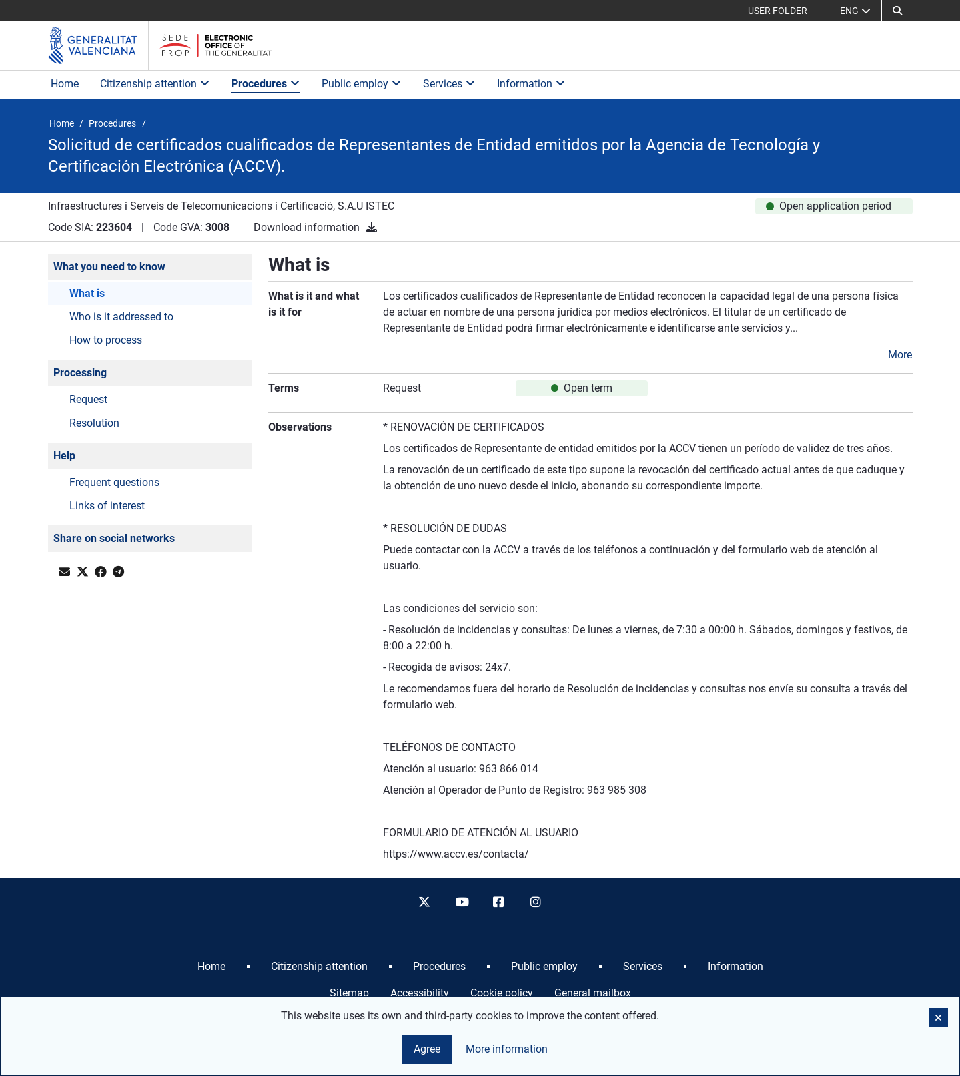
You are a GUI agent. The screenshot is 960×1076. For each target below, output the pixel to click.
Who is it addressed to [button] (121, 316)
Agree (427, 1049)
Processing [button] (80, 372)
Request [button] (88, 399)
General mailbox (592, 993)
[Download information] (371, 227)
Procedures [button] (265, 83)
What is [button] (87, 293)
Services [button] (449, 83)
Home (65, 83)
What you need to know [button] (109, 266)
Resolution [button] (94, 423)
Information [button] (531, 83)
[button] (897, 11)
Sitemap (349, 993)
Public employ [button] (362, 83)
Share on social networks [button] (114, 538)
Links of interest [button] (107, 505)
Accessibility (419, 993)
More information (507, 1049)
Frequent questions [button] (114, 482)
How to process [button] (105, 340)
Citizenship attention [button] (155, 83)
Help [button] (64, 455)
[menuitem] (211, 966)
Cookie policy (501, 993)
